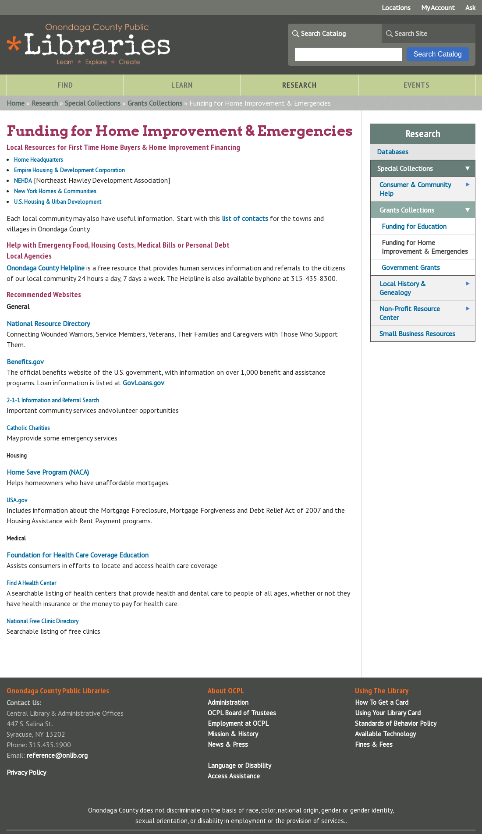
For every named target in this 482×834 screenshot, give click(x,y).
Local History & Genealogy (402, 288)
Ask (470, 7)
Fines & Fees (374, 744)
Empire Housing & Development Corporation (69, 170)
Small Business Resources (417, 333)
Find (65, 85)
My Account (438, 7)
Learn (182, 85)
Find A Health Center (31, 583)
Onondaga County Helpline (46, 267)
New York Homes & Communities (55, 191)
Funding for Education (414, 226)
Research (299, 85)
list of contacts (245, 218)
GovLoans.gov (143, 382)
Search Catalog (323, 33)
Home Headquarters (38, 159)
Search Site (411, 33)
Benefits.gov (25, 361)
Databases (392, 151)
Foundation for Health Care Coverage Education (78, 554)
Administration (228, 702)
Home (16, 103)
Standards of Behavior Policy (395, 723)
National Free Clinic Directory (42, 621)
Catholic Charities (28, 428)
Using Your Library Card (388, 713)
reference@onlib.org (57, 755)
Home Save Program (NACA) (48, 472)
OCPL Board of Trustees (242, 713)
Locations (396, 7)
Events (417, 85)
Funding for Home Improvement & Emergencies (425, 247)
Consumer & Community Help (414, 189)
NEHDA (23, 181)
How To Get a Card (381, 702)
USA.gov (17, 500)
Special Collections (92, 103)
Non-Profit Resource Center (409, 313)
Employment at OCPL (238, 723)
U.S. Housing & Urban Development (58, 202)
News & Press (228, 744)
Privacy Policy (26, 772)
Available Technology (385, 734)
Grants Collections (155, 103)
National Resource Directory (48, 323)
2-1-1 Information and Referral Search (53, 400)
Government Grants (411, 267)
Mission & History (233, 734)
